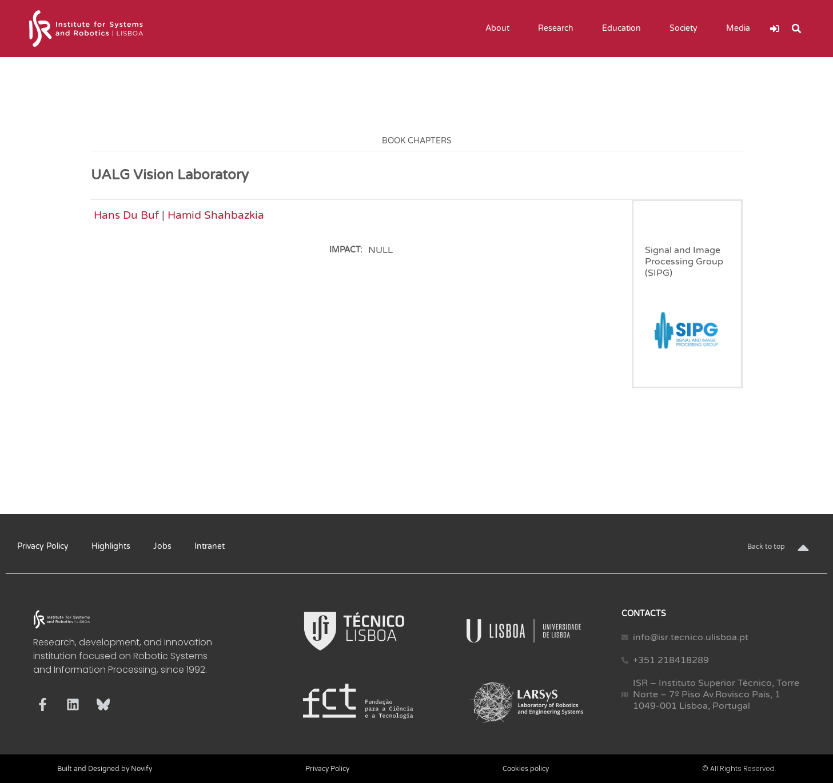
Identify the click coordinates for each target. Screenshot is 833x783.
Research (558, 28)
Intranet (209, 546)
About (500, 28)
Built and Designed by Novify (104, 769)
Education (624, 28)
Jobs (162, 546)
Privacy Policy (43, 546)
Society (686, 28)
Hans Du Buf (126, 215)
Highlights (110, 546)
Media (741, 28)
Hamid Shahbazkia (216, 215)
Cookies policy (526, 769)
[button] (796, 28)
